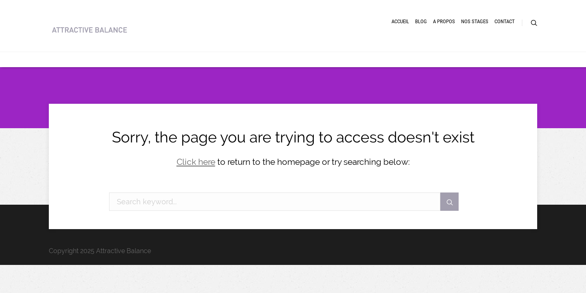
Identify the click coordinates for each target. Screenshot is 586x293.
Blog (363, 35)
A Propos (400, 35)
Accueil (328, 35)
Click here (196, 162)
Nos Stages (446, 35)
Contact (492, 35)
